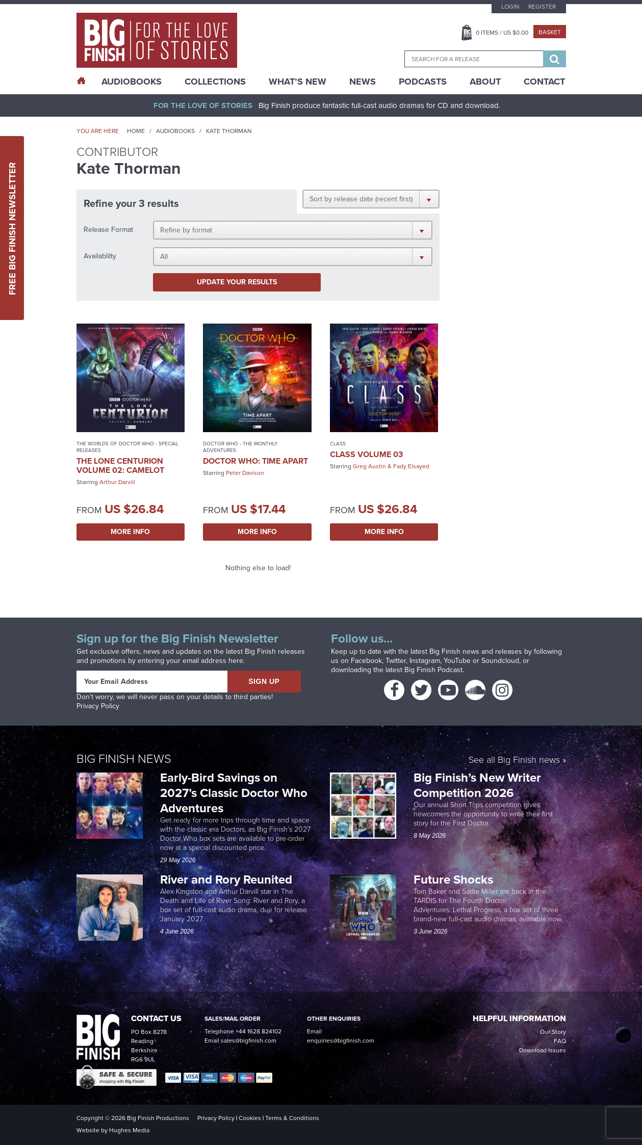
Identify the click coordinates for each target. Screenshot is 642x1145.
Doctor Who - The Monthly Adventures (240, 447)
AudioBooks (131, 81)
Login (510, 7)
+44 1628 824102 (258, 1031)
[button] (371, 199)
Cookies (250, 1118)
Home (136, 131)
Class (338, 443)
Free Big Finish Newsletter (12, 228)
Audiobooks (175, 131)
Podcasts (423, 81)
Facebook (366, 660)
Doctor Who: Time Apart (255, 461)
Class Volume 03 (366, 454)
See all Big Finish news (514, 760)
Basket (549, 32)
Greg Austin (369, 466)
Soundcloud (500, 660)
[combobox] (473, 58)
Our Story (553, 1031)
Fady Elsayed (411, 466)
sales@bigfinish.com (248, 1040)
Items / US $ (502, 32)
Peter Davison (245, 472)
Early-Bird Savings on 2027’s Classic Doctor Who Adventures (233, 792)
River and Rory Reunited (226, 879)
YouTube (457, 660)
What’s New (297, 81)
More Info (130, 531)
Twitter (396, 660)
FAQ (560, 1041)
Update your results (237, 282)
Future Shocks (453, 879)
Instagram (424, 660)
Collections (215, 81)
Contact (544, 81)
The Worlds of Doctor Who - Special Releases (127, 447)
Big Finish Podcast (433, 669)
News (362, 81)
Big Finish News (123, 759)
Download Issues (542, 1050)
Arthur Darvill (117, 482)
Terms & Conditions (292, 1118)
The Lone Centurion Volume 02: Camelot (120, 465)
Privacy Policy (97, 706)
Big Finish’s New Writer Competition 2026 (477, 785)
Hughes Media (129, 1130)
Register (542, 7)
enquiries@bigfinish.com (340, 1040)
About (485, 81)
